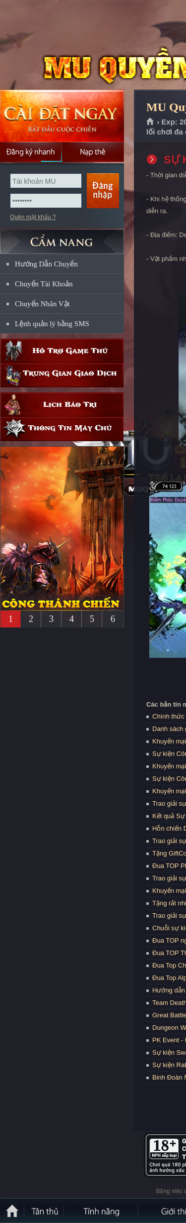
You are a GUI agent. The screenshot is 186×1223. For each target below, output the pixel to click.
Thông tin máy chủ (62, 429)
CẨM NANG (62, 237)
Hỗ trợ (62, 351)
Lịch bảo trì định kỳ (62, 404)
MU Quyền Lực (71, 45)
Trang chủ (150, 122)
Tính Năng (101, 1210)
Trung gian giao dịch (62, 375)
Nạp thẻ (93, 152)
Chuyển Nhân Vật (42, 304)
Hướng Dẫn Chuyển (46, 264)
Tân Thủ (44, 1210)
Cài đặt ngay (62, 116)
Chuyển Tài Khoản (44, 284)
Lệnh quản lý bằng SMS (52, 324)
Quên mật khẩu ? (33, 217)
